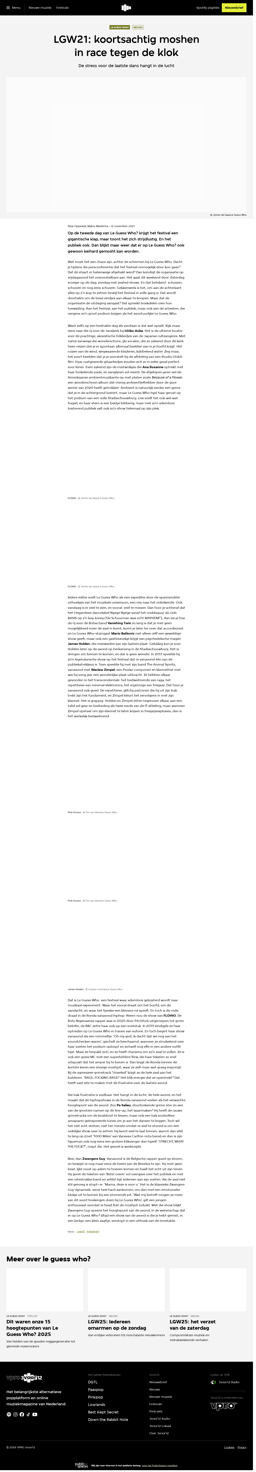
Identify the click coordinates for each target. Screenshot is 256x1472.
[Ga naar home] (126, 8)
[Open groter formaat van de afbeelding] (126, 457)
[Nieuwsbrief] (234, 7)
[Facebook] (21, 1414)
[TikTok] (28, 1414)
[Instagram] (15, 1414)
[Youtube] (34, 1414)
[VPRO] (223, 1407)
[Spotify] (8, 1414)
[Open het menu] (13, 7)
